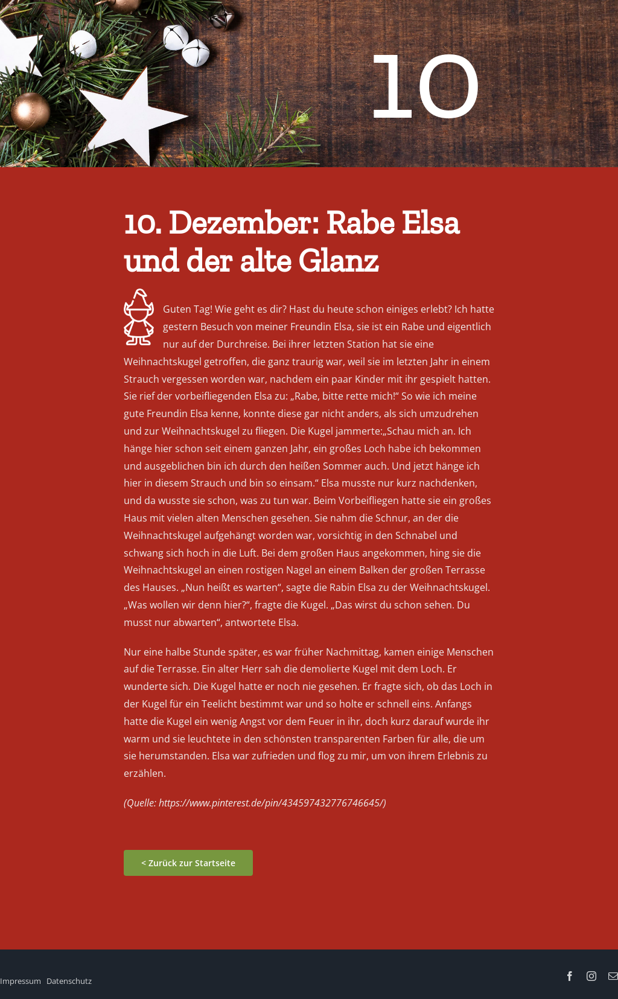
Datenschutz (69, 980)
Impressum (20, 980)
